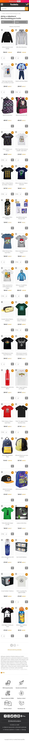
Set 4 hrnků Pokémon (22, 557)
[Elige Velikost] (3, 58)
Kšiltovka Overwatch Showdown (7, 489)
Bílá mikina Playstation (21, 47)
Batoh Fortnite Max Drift (21, 115)
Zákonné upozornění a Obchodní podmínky (15, 727)
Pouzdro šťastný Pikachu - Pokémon (7, 319)
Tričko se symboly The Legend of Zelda (21, 591)
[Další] (18, 645)
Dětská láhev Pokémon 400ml (21, 625)
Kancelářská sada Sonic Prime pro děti (21, 217)
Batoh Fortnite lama (7, 115)
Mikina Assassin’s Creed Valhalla (7, 47)
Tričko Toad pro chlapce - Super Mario (7, 422)
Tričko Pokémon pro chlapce (7, 149)
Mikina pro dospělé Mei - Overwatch (21, 285)
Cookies (18, 729)
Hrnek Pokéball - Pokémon (7, 591)
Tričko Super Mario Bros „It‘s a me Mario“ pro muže (7, 81)
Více (3, 672)
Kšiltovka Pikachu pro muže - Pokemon (21, 456)
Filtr (3, 22)
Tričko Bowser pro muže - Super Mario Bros (7, 353)
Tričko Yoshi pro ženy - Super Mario (7, 251)
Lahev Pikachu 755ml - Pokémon (7, 217)
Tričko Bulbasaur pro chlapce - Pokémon (21, 319)
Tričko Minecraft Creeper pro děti (7, 523)
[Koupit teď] (12, 58)
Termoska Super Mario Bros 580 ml (7, 388)
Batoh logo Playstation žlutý (7, 456)
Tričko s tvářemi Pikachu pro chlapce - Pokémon (7, 183)
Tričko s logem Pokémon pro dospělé (21, 388)
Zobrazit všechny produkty (14, 649)
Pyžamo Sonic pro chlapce (22, 81)
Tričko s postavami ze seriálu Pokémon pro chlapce (7, 286)
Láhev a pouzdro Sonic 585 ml (7, 557)
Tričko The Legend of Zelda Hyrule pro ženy (21, 422)
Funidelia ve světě (14, 725)
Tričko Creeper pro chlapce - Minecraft (21, 183)
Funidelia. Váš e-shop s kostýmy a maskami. (14, 4)
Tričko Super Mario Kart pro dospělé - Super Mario (21, 149)
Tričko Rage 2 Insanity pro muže (7, 625)
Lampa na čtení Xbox (21, 523)
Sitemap (24, 729)
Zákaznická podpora (14, 721)
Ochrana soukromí (9, 729)
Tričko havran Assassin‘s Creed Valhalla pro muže (21, 353)
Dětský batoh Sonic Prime (21, 489)
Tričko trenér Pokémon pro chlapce (21, 251)
